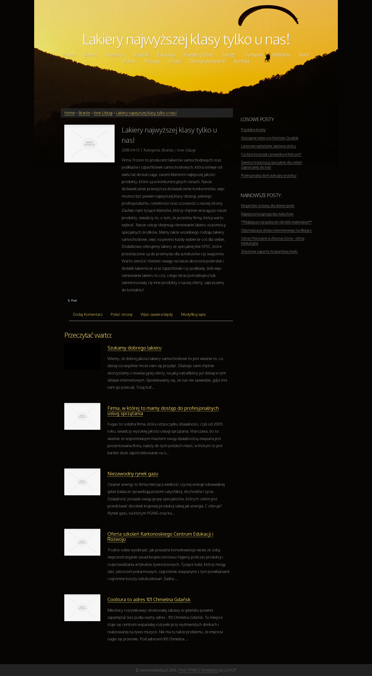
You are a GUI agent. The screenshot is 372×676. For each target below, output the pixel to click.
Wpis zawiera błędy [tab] (157, 314)
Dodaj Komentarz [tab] (87, 314)
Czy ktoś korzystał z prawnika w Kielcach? (271, 154)
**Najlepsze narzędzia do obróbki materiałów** (276, 222)
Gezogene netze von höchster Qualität (269, 138)
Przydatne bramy (253, 130)
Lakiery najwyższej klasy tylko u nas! (186, 39)
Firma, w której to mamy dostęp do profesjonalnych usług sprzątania (163, 410)
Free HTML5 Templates (198, 670)
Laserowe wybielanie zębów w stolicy (268, 146)
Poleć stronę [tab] (122, 314)
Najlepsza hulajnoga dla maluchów (267, 214)
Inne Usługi (103, 112)
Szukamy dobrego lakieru (134, 348)
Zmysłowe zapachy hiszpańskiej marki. (269, 251)
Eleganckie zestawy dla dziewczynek (267, 205)
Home (69, 112)
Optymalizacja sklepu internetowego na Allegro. (276, 230)
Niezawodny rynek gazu (132, 473)
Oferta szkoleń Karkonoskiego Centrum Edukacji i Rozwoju (160, 536)
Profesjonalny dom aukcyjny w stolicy (269, 175)
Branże (84, 112)
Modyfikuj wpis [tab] (193, 314)
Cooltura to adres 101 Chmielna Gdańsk (149, 599)
